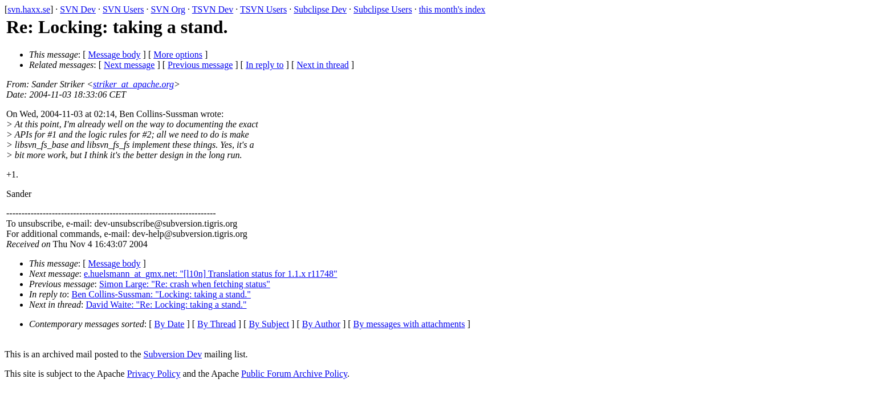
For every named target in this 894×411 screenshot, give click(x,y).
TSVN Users (263, 9)
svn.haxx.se (28, 9)
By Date (170, 324)
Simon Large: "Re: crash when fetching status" (184, 284)
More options (177, 54)
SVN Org (168, 9)
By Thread (216, 324)
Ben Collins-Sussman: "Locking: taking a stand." (161, 294)
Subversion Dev (173, 354)
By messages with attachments (409, 324)
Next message (129, 65)
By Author (321, 324)
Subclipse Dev (320, 9)
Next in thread (322, 65)
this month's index (452, 9)
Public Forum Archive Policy (294, 373)
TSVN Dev (212, 9)
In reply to (265, 65)
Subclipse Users (382, 9)
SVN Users (123, 9)
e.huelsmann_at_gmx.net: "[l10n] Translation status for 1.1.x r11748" (210, 274)
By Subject (269, 324)
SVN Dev (78, 9)
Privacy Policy (154, 373)
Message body (114, 54)
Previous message (200, 65)
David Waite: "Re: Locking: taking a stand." (166, 304)
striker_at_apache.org (133, 84)
